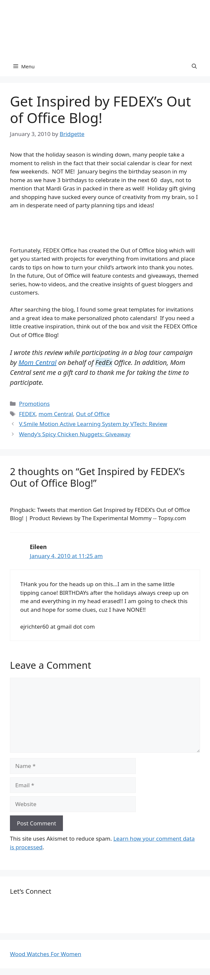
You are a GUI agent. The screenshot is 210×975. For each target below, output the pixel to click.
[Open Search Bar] (194, 66)
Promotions (34, 403)
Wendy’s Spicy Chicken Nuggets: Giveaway (74, 434)
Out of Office (93, 414)
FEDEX (27, 414)
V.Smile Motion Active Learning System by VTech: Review (93, 424)
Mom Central (38, 362)
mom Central (55, 414)
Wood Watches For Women (45, 954)
